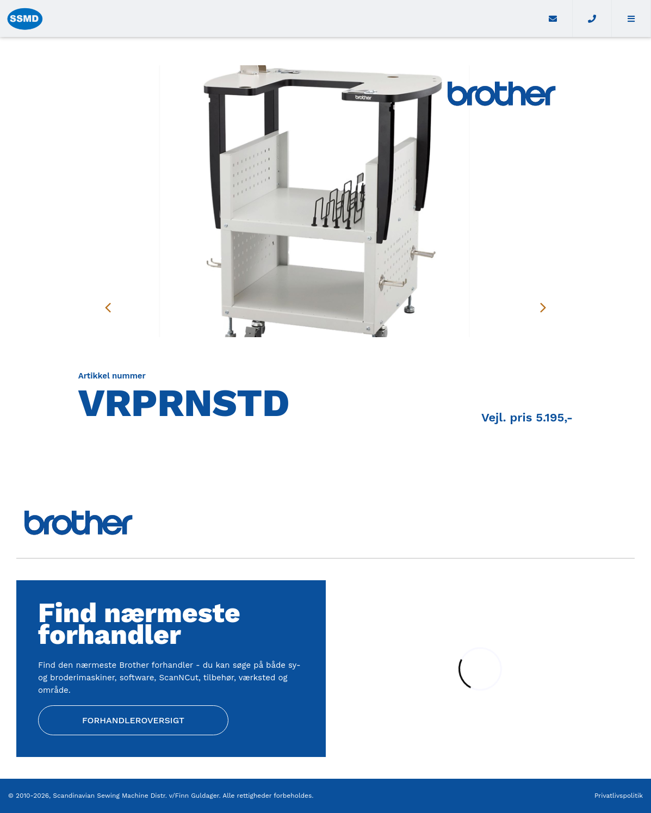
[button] (631, 18)
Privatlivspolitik (618, 795)
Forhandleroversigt (133, 720)
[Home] (267, 18)
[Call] (592, 18)
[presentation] (108, 307)
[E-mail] (553, 18)
